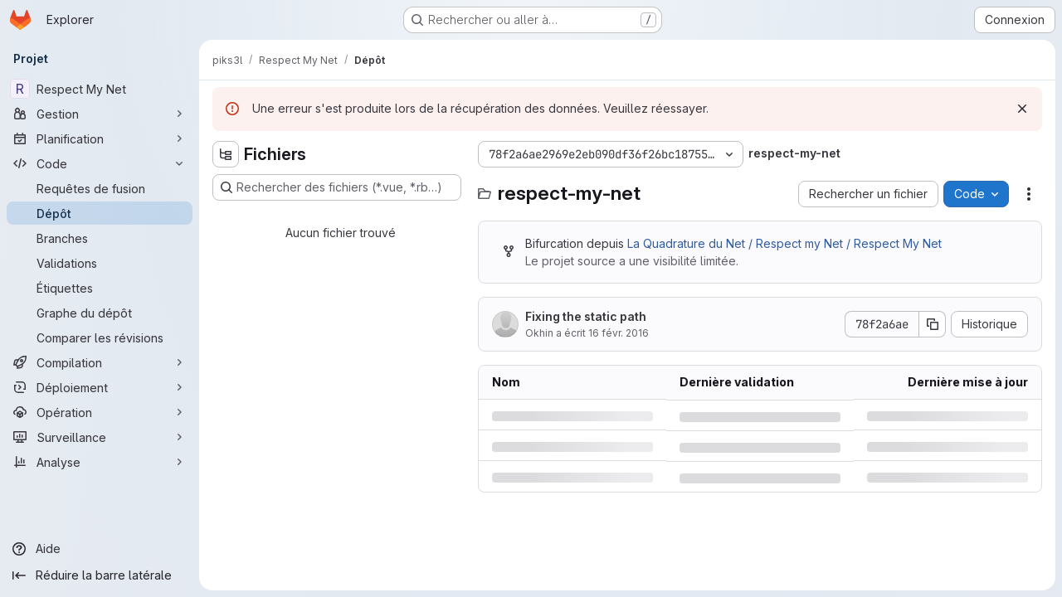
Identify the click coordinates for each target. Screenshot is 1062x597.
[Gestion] (99, 113)
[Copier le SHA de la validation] (932, 324)
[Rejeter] (1022, 109)
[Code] (99, 163)
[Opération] (99, 412)
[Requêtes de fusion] (99, 188)
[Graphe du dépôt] (99, 312)
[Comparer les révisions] (99, 337)
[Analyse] (99, 461)
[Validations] (99, 262)
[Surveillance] (99, 437)
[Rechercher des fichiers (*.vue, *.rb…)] (336, 187)
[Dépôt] (99, 213)
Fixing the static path (585, 316)
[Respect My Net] (99, 88)
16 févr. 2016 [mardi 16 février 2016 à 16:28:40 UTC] (618, 333)
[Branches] (99, 238)
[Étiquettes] (99, 287)
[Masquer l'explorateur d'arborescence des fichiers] (225, 154)
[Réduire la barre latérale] (99, 575)
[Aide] (99, 549)
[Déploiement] (99, 387)
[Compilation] (99, 362)
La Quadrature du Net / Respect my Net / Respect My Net (784, 243)
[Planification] (99, 138)
